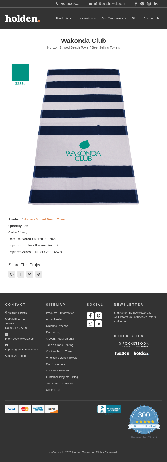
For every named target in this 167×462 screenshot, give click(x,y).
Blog (135, 18)
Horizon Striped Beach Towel (44, 219)
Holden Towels (17, 312)
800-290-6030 (15, 356)
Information (86, 18)
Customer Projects (57, 377)
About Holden (54, 319)
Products (64, 18)
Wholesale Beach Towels (61, 357)
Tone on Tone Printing (59, 345)
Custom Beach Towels (60, 351)
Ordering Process (57, 325)
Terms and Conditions (59, 383)
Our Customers (114, 18)
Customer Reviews (58, 370)
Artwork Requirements (60, 338)
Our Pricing (53, 332)
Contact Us (152, 18)
